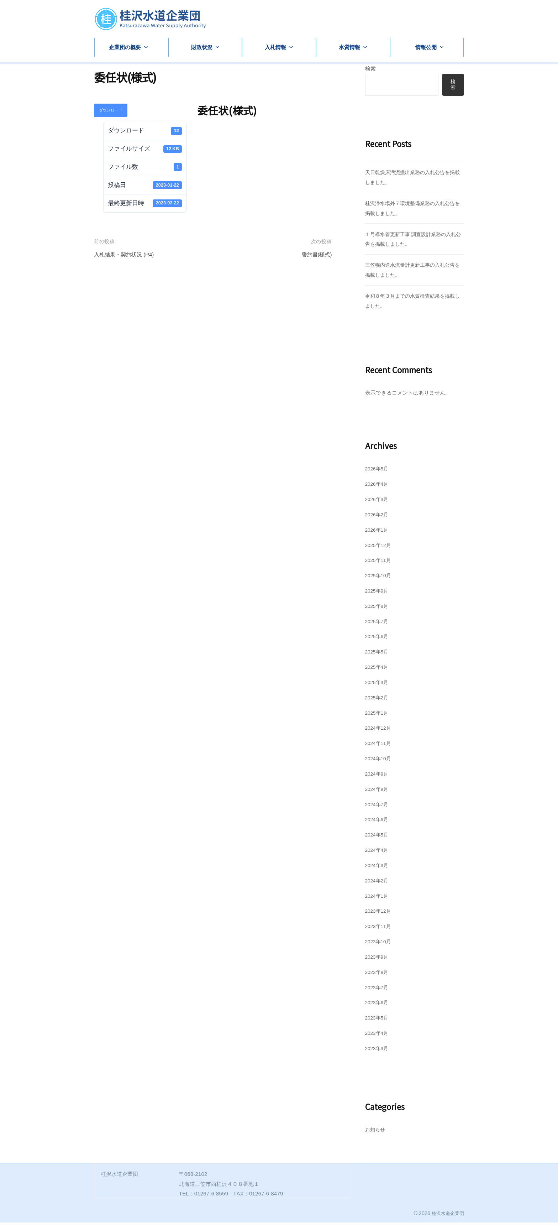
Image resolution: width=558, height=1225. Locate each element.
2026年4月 (378, 486)
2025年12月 (379, 547)
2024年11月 (379, 745)
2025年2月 (378, 700)
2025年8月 (378, 608)
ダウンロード (110, 110)
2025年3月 (378, 685)
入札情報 (275, 47)
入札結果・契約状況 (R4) (128, 254)
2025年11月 (379, 562)
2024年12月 (379, 730)
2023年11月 (379, 929)
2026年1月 (378, 532)
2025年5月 (378, 654)
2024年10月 (379, 761)
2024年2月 (378, 883)
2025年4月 (378, 669)
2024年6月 (378, 822)
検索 (370, 69)
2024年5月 (378, 837)
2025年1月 (378, 715)
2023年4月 (378, 1035)
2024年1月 (378, 898)
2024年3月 (378, 868)
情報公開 (426, 47)
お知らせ (375, 1132)
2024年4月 (378, 852)
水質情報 (349, 47)
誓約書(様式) (315, 254)
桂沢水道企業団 (446, 1216)
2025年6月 (378, 639)
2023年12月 (379, 913)
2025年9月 (378, 593)
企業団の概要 (125, 47)
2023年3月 (378, 1051)
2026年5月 (378, 471)
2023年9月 (378, 959)
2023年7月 (378, 989)
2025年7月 (378, 623)
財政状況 (201, 47)
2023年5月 (378, 1020)
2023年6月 (378, 1005)
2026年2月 (378, 517)
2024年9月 (378, 776)
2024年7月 (378, 806)
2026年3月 (378, 502)
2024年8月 (378, 791)
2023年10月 (379, 944)
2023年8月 (378, 974)
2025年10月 (379, 578)
